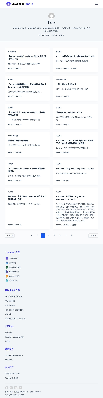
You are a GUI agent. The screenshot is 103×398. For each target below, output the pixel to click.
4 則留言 (73, 68)
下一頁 (93, 235)
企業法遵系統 (10, 305)
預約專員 (8, 360)
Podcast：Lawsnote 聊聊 (14, 337)
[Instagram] (11, 387)
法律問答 (12, 263)
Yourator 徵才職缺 (11, 378)
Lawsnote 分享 (61, 79)
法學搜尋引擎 (14, 258)
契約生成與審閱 (15, 267)
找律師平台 (13, 280)
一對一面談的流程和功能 (67, 84)
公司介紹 (8, 332)
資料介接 (8, 314)
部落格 (7, 341)
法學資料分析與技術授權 (14, 310)
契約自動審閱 (10, 301)
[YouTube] (20, 387)
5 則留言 (73, 225)
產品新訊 (58, 51)
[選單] (96, 4)
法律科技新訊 (12, 51)
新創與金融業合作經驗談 (19, 140)
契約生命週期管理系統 (13, 296)
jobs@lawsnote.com (12, 373)
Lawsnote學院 (14, 276)
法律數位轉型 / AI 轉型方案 (15, 319)
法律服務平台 (14, 272)
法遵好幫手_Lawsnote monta (70, 112)
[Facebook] (6, 387)
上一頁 (10, 235)
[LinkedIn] (15, 387)
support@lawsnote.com (14, 355)
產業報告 (10, 164)
